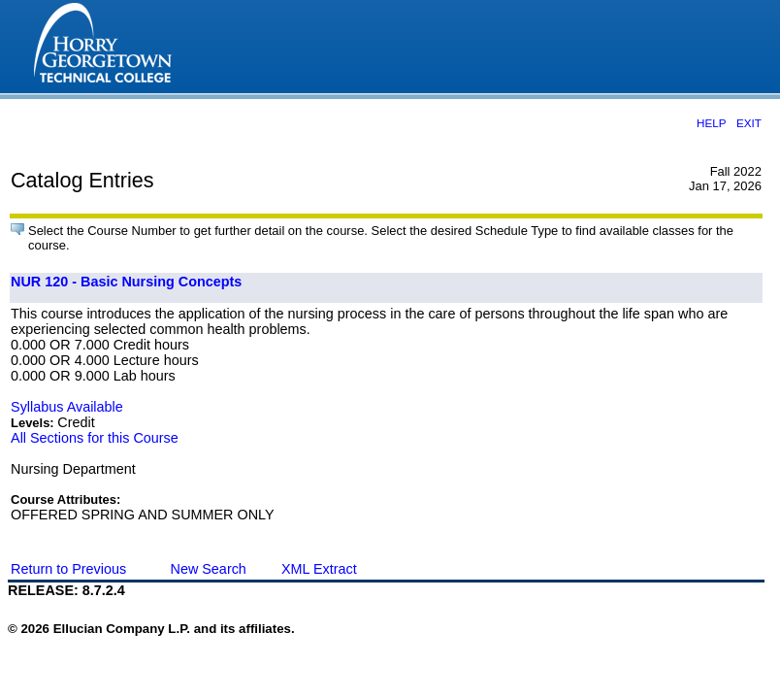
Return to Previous (68, 569)
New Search (207, 569)
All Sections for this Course (95, 438)
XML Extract (319, 569)
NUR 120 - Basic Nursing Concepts (126, 281)
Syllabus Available (67, 407)
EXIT (749, 122)
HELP (711, 122)
